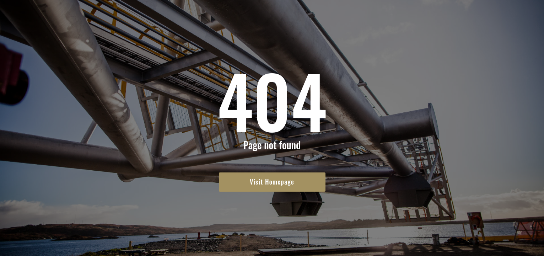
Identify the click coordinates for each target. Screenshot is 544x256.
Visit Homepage (272, 181)
